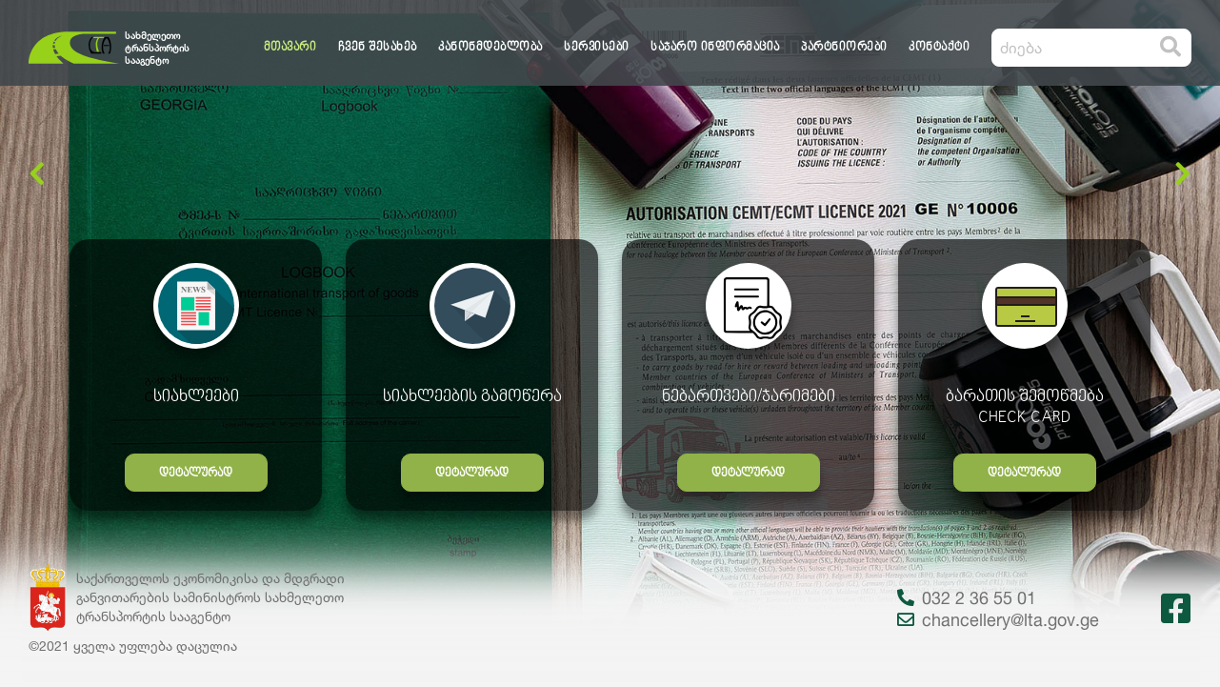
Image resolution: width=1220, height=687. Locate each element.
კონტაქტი (939, 47)
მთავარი (290, 47)
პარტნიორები (844, 47)
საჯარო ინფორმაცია (715, 47)
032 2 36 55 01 (966, 597)
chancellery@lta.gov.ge (998, 619)
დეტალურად (195, 473)
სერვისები (597, 47)
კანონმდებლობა (490, 47)
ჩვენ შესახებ (377, 47)
